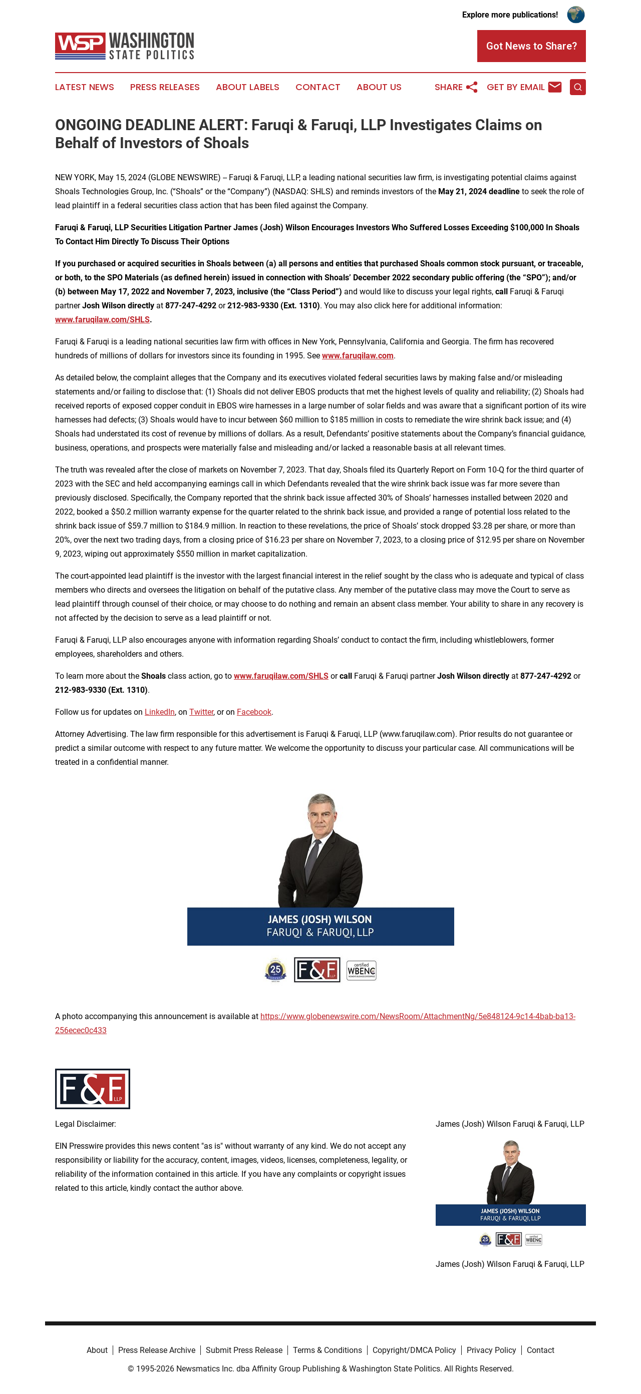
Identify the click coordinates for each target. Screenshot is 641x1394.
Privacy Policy (491, 1350)
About (97, 1350)
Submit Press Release (244, 1350)
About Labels (247, 87)
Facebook (254, 712)
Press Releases (165, 87)
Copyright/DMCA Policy (414, 1350)
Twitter (201, 712)
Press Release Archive (156, 1350)
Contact (318, 87)
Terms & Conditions (327, 1350)
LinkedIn (160, 712)
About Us (379, 87)
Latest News (84, 87)
